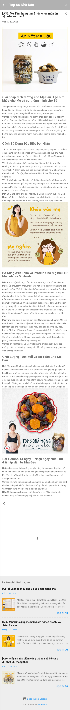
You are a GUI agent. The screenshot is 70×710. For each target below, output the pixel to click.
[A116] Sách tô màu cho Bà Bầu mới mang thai (29, 588)
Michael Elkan (42, 704)
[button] (66, 14)
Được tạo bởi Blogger (35, 699)
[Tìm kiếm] (66, 5)
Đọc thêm (62, 613)
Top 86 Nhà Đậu (21, 5)
